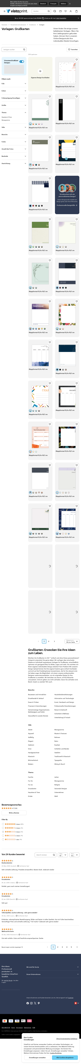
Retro (56, 741)
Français (53, 3)
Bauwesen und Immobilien (37, 694)
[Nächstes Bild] (78, 18)
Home (13, 1027)
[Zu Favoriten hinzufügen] (77, 59)
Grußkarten (32, 24)
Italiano (63, 3)
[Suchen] (49, 11)
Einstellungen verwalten (37, 1057)
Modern (30, 764)
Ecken (4, 91)
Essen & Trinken (33, 702)
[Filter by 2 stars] (3, 836)
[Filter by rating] (63, 855)
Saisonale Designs (60, 788)
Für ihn (30, 781)
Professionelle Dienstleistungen (65, 706)
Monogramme (59, 730)
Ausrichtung (6, 163)
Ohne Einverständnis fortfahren (66, 1039)
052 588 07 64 (6, 1027)
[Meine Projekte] (60, 11)
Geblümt (31, 745)
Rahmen (57, 737)
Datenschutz (27, 1027)
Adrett (30, 730)
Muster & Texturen (60, 733)
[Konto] (70, 11)
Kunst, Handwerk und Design (64, 702)
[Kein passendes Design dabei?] (67, 195)
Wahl (56, 796)
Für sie (30, 785)
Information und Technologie (64, 698)
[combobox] (40, 11)
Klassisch (31, 756)
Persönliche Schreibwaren (18, 24)
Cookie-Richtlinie (55, 1053)
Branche (5, 134)
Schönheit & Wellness (61, 713)
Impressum (19, 1027)
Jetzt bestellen (61, 18)
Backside (5, 156)
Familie (30, 777)
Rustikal (57, 745)
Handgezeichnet (33, 752)
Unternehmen (59, 792)
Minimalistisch (33, 760)
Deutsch (43, 3)
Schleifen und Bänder (61, 749)
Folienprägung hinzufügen (11, 98)
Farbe (4, 142)
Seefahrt (57, 752)
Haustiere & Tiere (34, 792)
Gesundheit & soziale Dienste (38, 716)
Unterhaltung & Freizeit (62, 717)
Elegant (30, 741)
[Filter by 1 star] (3, 839)
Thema (4, 112)
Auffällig (31, 737)
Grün (29, 749)
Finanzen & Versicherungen (37, 706)
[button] (38, 641)
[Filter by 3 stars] (3, 832)
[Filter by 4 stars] (3, 828)
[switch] (21, 61)
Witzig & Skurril (59, 764)
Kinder (30, 796)
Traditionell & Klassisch (62, 756)
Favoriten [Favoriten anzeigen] (73, 49)
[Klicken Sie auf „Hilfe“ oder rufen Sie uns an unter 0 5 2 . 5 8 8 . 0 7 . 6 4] (54, 11)
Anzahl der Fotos (7, 149)
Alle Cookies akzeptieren (65, 1057)
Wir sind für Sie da (52, 967)
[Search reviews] (44, 855)
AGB (33, 1027)
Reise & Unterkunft (60, 710)
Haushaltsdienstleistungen (63, 694)
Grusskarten (32, 788)
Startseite (4, 24)
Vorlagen (41, 24)
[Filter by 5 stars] (3, 824)
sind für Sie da (8, 980)
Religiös (57, 785)
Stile (3, 127)
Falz (3, 83)
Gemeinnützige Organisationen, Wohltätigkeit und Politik (39, 711)
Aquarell (31, 733)
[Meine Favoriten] (66, 11)
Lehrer (56, 777)
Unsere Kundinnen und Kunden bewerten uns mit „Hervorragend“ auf (49, 997)
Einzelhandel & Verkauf (36, 698)
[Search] (54, 855)
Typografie (58, 760)
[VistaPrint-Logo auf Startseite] (17, 11)
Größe (4, 105)
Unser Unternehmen (52, 974)
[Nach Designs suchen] (24, 49)
